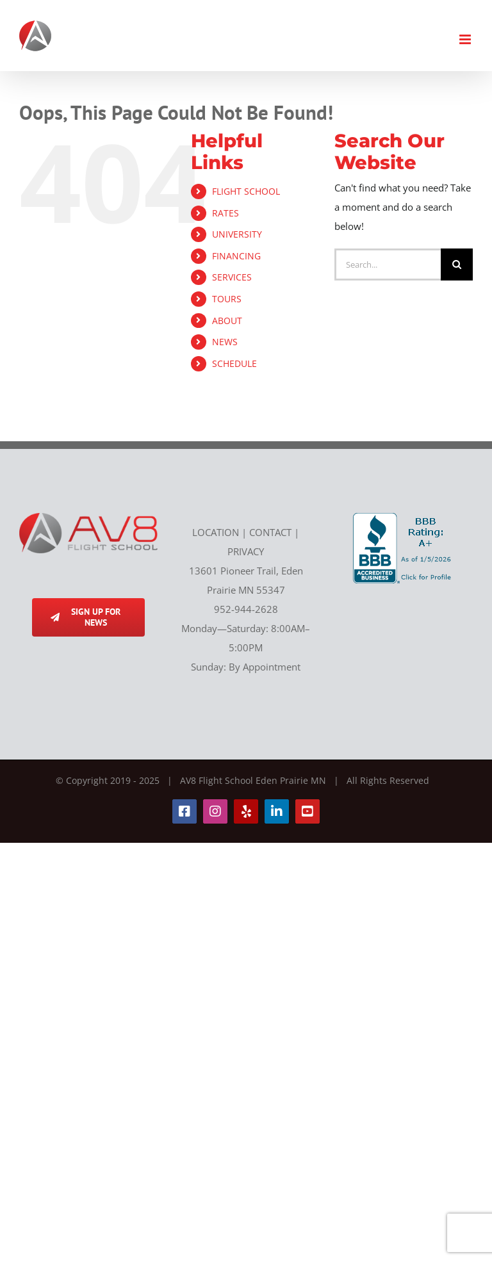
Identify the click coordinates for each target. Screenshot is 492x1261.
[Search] (457, 264)
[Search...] (387, 264)
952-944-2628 (246, 609)
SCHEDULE (234, 363)
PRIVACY (245, 551)
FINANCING (236, 256)
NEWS (225, 342)
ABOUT (227, 320)
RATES (225, 213)
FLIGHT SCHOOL (246, 191)
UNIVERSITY (237, 234)
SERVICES (232, 277)
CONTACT (270, 532)
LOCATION (215, 532)
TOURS (227, 299)
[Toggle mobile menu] (466, 39)
